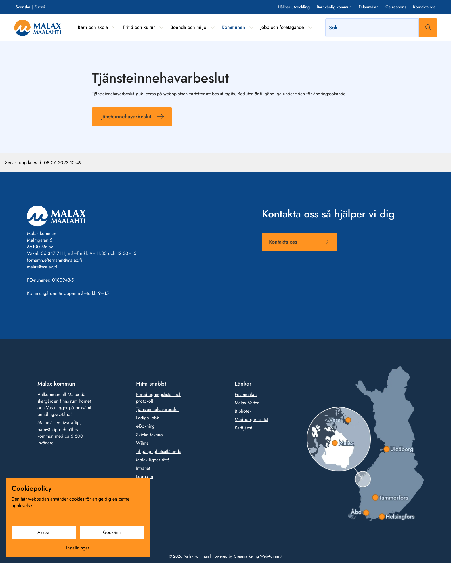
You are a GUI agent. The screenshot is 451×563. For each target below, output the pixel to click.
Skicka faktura (149, 434)
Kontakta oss (424, 7)
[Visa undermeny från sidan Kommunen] (251, 27)
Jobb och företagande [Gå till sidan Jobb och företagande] (282, 27)
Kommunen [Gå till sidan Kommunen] (233, 27)
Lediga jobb (147, 417)
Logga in (144, 476)
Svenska (23, 7)
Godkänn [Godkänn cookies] (112, 532)
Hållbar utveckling (294, 7)
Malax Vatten (247, 402)
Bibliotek (243, 411)
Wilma (142, 443)
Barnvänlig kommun (334, 7)
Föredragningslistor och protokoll (158, 397)
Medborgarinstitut (251, 419)
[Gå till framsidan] (37, 27)
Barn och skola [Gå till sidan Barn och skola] (93, 27)
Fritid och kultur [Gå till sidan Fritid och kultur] (139, 27)
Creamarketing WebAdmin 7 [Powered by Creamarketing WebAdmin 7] (258, 556)
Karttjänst (243, 427)
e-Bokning (145, 426)
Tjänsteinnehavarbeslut (125, 116)
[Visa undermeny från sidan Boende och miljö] (212, 27)
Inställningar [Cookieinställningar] (77, 548)
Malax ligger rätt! (152, 459)
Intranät (143, 468)
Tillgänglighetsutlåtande (158, 451)
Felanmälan (369, 7)
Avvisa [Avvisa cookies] (43, 532)
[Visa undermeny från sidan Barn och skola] (114, 27)
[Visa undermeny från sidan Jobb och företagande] (310, 27)
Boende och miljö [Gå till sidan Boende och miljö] (188, 27)
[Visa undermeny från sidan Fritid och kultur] (161, 27)
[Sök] (372, 27)
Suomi (40, 7)
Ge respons (395, 7)
